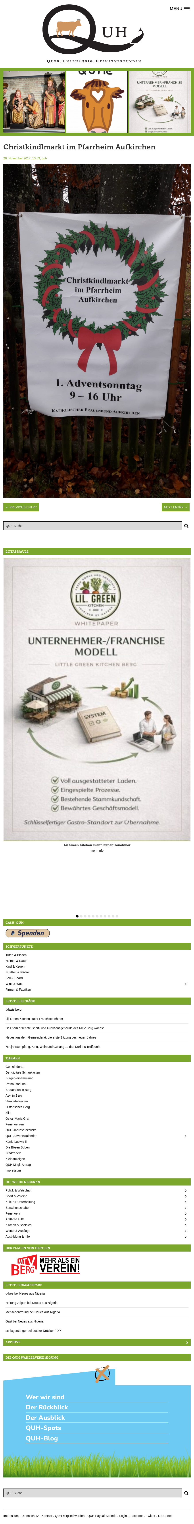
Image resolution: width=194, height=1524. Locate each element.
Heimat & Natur (16, 961)
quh (44, 158)
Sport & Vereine (16, 1196)
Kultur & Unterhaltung (20, 1202)
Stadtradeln (13, 1153)
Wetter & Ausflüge (18, 1231)
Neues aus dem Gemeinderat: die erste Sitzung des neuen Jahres (51, 1037)
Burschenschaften (18, 1207)
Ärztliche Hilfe (15, 1219)
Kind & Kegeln (15, 966)
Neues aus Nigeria (32, 1293)
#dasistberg (13, 1009)
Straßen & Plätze (17, 972)
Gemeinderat (14, 1066)
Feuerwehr (13, 1213)
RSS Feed (165, 1516)
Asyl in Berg (14, 1095)
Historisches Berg (18, 1107)
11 (117, 916)
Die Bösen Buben (18, 1147)
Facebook (136, 1516)
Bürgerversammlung (19, 1078)
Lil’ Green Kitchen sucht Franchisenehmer (34, 1019)
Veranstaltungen (17, 1101)
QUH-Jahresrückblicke (21, 1130)
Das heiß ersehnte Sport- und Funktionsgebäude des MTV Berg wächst (55, 1028)
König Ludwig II (16, 1141)
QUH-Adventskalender (21, 1136)
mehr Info (97, 850)
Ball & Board (14, 978)
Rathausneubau (16, 1084)
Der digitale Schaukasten (23, 1072)
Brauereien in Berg (18, 1090)
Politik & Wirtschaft (18, 1190)
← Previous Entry (21, 507)
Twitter (150, 1516)
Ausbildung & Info (18, 1236)
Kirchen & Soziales (19, 1225)
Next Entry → (175, 507)
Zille (8, 1113)
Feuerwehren (15, 1124)
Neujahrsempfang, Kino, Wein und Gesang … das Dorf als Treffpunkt (53, 1047)
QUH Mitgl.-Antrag (18, 1164)
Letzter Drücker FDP (47, 1330)
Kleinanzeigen (15, 1159)
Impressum (13, 1170)
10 (113, 916)
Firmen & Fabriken (18, 989)
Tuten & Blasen (16, 955)
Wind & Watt (14, 984)
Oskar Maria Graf (17, 1118)
